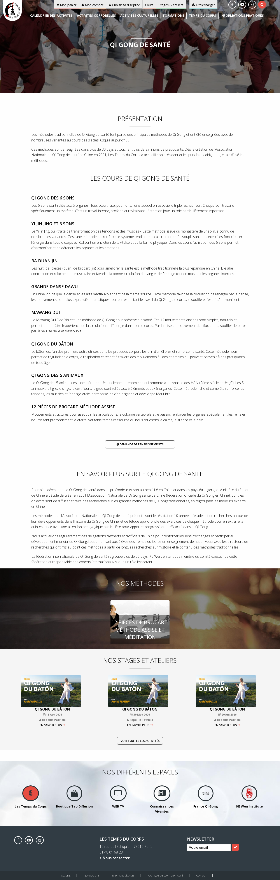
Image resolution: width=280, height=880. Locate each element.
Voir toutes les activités (140, 741)
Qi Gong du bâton (52, 709)
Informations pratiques (242, 15)
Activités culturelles (139, 15)
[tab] (262, 4)
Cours (149, 5)
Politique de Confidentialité (165, 875)
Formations (173, 15)
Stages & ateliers (171, 5)
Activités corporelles (96, 15)
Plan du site (91, 875)
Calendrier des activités (51, 15)
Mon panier (66, 5)
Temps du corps (202, 15)
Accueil (65, 875)
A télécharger (203, 5)
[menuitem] (51, 15)
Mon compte (93, 5)
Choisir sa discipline (124, 5)
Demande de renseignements (140, 444)
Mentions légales (123, 875)
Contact (201, 875)
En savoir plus (51, 725)
